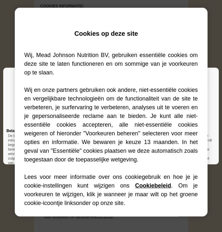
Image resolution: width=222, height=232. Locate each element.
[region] (111, 112)
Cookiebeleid (153, 185)
